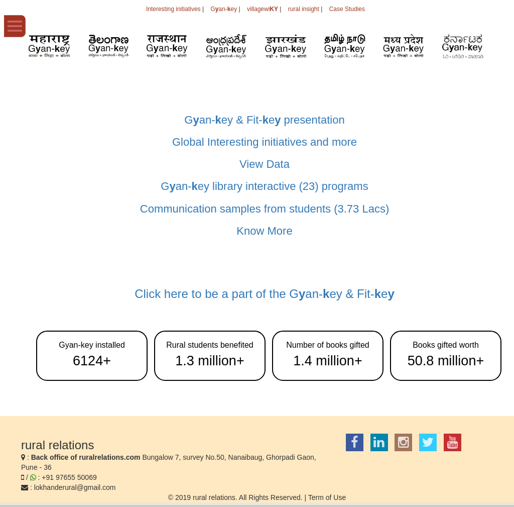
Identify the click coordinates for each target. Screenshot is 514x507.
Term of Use (327, 497)
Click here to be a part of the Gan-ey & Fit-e (265, 293)
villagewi (262, 9)
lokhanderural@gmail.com (75, 487)
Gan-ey (223, 9)
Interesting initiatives (173, 9)
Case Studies (347, 9)
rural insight (303, 9)
